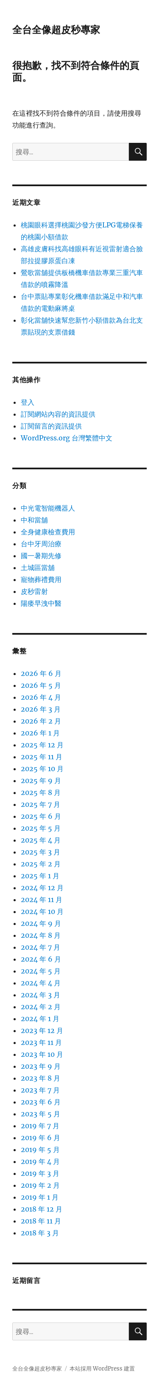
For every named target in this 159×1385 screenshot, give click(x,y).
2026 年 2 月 (41, 721)
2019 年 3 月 (40, 1173)
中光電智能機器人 (48, 508)
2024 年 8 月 (41, 935)
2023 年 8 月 (40, 1078)
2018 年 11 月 (41, 1221)
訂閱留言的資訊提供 (51, 426)
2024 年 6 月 (41, 959)
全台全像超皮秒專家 (56, 30)
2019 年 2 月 (40, 1185)
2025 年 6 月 (41, 816)
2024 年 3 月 (40, 995)
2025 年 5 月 (41, 828)
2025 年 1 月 (40, 875)
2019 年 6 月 (40, 1137)
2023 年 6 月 (41, 1102)
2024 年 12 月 (42, 887)
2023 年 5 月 (40, 1114)
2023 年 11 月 (41, 1042)
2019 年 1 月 (40, 1197)
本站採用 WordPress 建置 (102, 1368)
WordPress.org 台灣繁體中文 (66, 438)
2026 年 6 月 (41, 673)
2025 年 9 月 (41, 780)
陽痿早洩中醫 (41, 603)
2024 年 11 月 (41, 899)
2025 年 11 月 (41, 756)
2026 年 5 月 (41, 685)
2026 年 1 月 (40, 733)
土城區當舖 (38, 567)
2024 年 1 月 (40, 1018)
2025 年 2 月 (41, 864)
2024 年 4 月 (41, 983)
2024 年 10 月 (42, 911)
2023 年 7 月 (40, 1090)
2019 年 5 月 (40, 1149)
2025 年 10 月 (42, 768)
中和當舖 (34, 520)
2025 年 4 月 (41, 840)
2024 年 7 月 (40, 947)
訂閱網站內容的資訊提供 (58, 414)
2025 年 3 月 (40, 852)
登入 (27, 402)
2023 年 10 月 (42, 1054)
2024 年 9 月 (41, 923)
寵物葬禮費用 (41, 579)
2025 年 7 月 (40, 804)
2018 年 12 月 (41, 1209)
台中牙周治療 (41, 543)
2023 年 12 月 (42, 1030)
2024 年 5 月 (41, 971)
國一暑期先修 (41, 555)
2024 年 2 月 (41, 1006)
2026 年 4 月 (41, 697)
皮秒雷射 (34, 591)
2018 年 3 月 (40, 1233)
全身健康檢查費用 (48, 532)
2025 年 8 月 (41, 792)
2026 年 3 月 (41, 709)
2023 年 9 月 (41, 1066)
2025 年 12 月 (42, 745)
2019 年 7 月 (40, 1125)
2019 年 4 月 (40, 1161)
